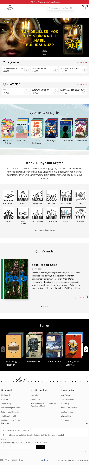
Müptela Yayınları (67, 412)
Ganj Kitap (65, 420)
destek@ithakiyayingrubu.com (17, 430)
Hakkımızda (6, 395)
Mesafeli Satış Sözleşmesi (11, 408)
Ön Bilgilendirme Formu (10, 420)
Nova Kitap (65, 403)
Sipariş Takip (6, 403)
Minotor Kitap (66, 416)
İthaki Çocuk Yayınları (69, 408)
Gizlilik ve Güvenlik (8, 416)
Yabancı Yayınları (67, 399)
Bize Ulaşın (5, 399)
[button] (41, 306)
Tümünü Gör (81, 62)
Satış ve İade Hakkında (10, 412)
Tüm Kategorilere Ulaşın (44, 230)
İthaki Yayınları (66, 395)
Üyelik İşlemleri (37, 395)
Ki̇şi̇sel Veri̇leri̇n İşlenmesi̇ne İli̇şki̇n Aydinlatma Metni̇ (44, 404)
